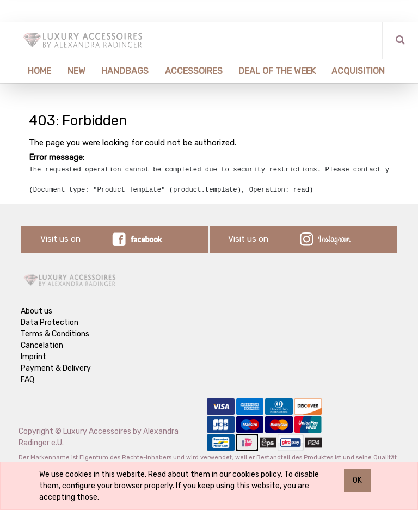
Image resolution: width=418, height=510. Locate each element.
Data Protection (49, 322)
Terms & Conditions (55, 334)
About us (36, 311)
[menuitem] (36, 71)
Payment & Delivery (56, 368)
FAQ (27, 379)
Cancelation (42, 345)
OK (357, 480)
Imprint (33, 356)
